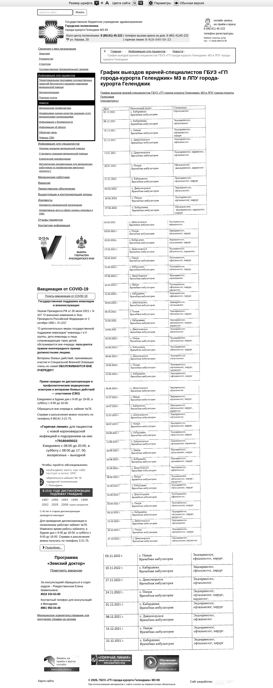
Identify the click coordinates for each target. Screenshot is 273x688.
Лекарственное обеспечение (56, 188)
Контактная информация (54, 225)
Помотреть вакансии (66, 570)
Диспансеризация (49, 92)
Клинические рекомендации (55, 158)
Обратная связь (48, 132)
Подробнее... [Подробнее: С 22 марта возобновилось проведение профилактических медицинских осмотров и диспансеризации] (52, 547)
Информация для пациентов (56, 75)
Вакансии (44, 182)
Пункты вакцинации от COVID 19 (66, 296)
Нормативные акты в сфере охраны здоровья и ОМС (66, 212)
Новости (43, 102)
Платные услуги (48, 97)
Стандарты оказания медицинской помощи (63, 153)
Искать (80, 12)
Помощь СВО (46, 137)
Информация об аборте (52, 127)
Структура (44, 64)
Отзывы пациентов (50, 219)
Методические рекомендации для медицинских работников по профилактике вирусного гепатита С (65, 167)
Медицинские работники (54, 177)
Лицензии (44, 53)
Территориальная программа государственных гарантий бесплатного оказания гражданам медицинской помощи (65, 84)
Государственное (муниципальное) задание (63, 69)
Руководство (46, 58)
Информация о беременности (56, 122)
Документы (45, 200)
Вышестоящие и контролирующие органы (65, 194)
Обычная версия (189, 3)
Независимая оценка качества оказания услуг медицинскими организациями (65, 115)
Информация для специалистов (59, 143)
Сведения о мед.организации (57, 48)
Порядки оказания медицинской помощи (62, 148)
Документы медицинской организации (60, 205)
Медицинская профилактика (55, 108)
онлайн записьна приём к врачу (225, 22)
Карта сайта (46, 680)
